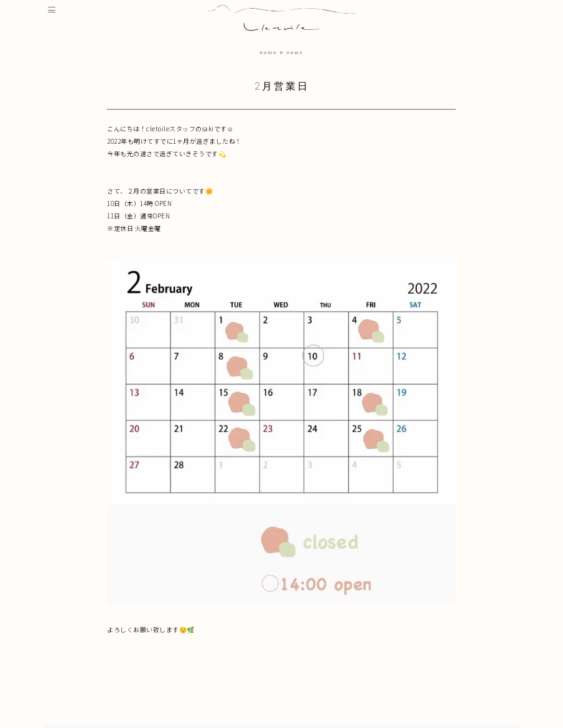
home (268, 52)
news (295, 52)
